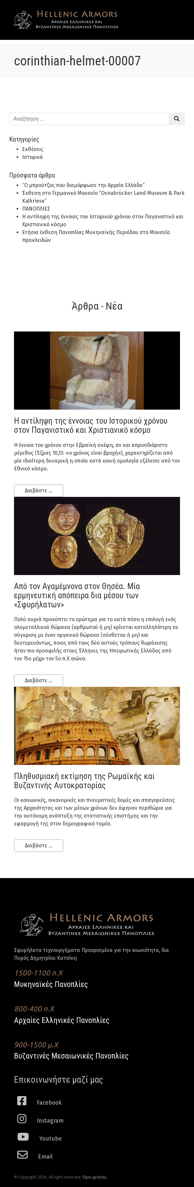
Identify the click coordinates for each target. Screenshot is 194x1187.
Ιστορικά (32, 157)
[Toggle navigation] (170, 13)
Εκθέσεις (32, 149)
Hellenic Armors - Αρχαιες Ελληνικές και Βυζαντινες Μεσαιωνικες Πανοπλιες (66, 19)
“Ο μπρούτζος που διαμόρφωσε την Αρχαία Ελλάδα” (83, 185)
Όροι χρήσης (94, 1177)
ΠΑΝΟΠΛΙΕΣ (36, 209)
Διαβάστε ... (38, 490)
